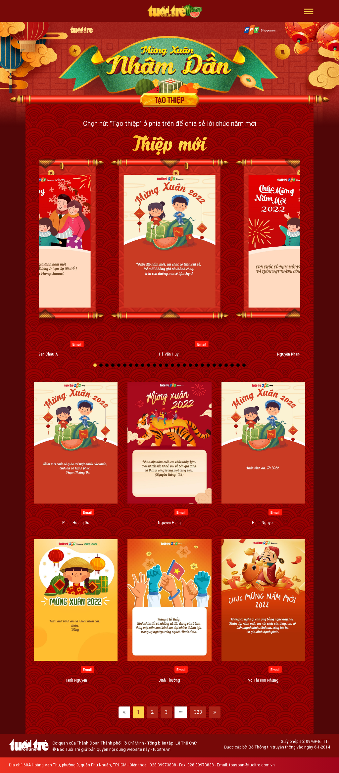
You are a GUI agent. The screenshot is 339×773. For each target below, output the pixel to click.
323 (198, 712)
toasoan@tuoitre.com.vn (252, 765)
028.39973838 (163, 765)
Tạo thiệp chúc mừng (169, 100)
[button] (309, 11)
